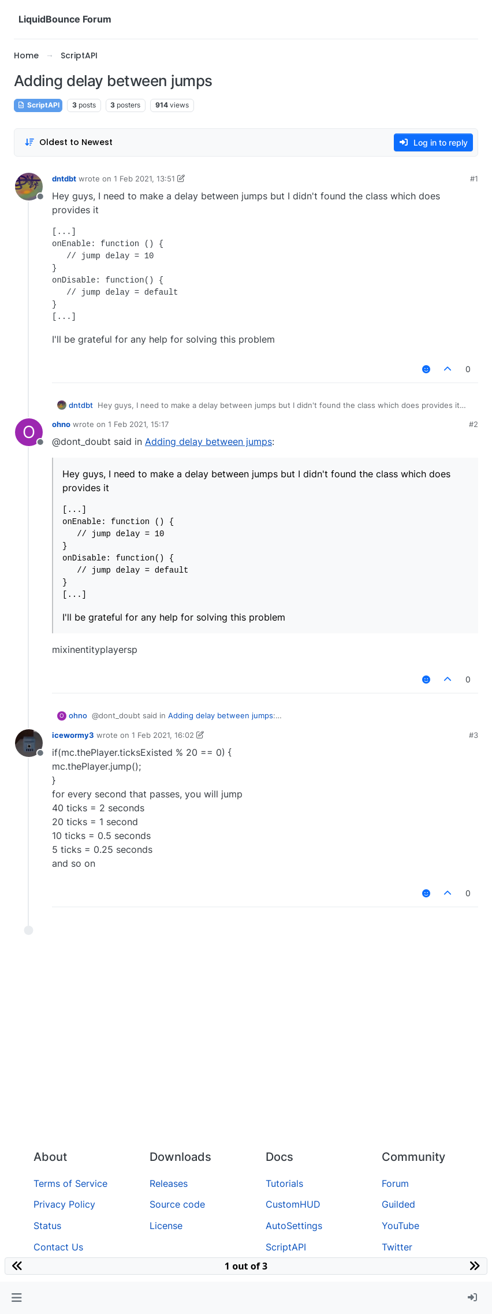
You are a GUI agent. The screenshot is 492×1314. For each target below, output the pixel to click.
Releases (169, 1183)
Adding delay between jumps (208, 441)
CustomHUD (293, 1204)
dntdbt (64, 178)
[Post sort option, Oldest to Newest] (68, 142)
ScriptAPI (38, 105)
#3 (473, 735)
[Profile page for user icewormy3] (29, 743)
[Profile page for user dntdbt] (29, 187)
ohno (61, 424)
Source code (177, 1204)
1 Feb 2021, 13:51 (144, 178)
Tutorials (284, 1183)
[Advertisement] (246, 1054)
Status (47, 1225)
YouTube (400, 1225)
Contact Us (58, 1247)
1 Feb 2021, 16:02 (163, 735)
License (166, 1225)
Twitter (397, 1247)
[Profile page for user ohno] (29, 432)
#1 (474, 178)
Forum (395, 1183)
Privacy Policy (64, 1204)
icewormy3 (73, 735)
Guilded (398, 1204)
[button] (16, 1297)
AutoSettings (294, 1225)
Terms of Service (70, 1183)
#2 (473, 424)
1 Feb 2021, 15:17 (138, 424)
